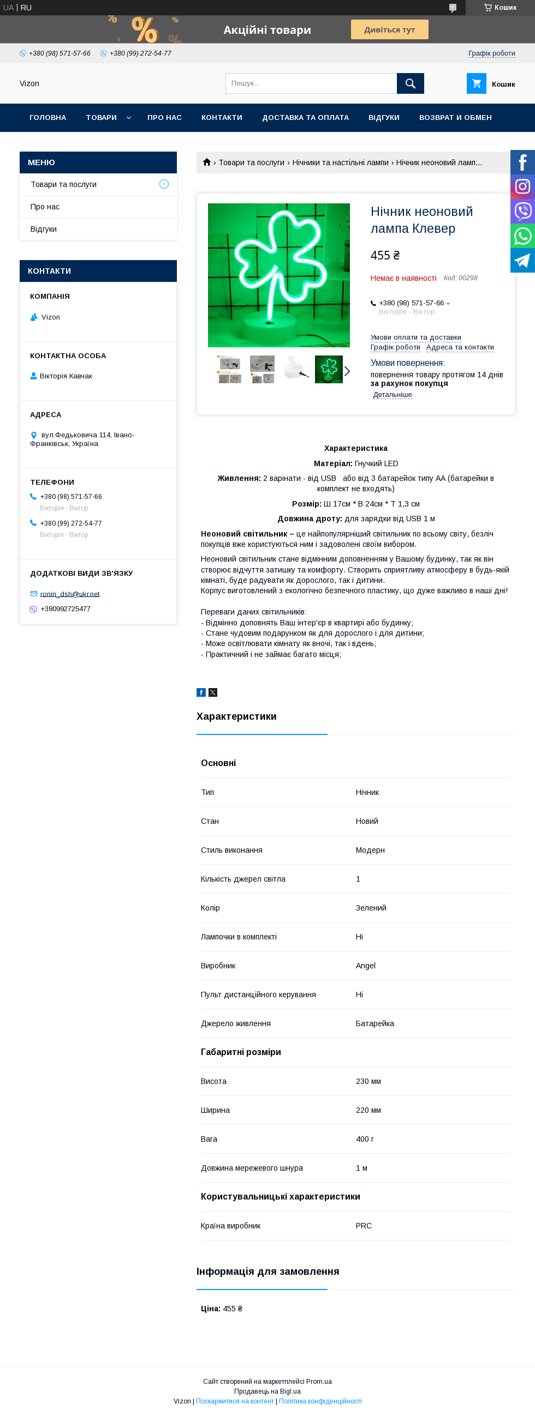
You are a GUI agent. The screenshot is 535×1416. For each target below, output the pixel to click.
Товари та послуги (251, 162)
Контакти (221, 117)
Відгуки (384, 117)
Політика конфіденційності (320, 1401)
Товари (101, 117)
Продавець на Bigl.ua (267, 1391)
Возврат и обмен (455, 117)
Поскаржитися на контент (235, 1401)
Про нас (164, 117)
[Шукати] (410, 83)
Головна (47, 117)
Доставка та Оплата (305, 117)
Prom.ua (319, 1381)
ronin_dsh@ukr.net (69, 593)
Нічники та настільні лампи (341, 162)
